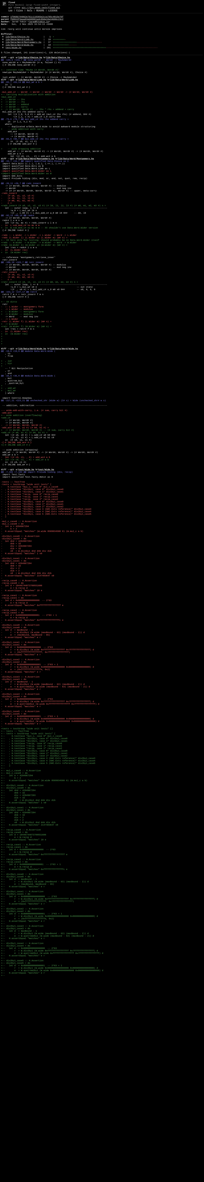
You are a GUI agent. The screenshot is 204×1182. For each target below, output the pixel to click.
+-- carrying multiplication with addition (28, 112)
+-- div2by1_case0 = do (15, 1058)
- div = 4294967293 (16, 658)
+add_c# (5, 503)
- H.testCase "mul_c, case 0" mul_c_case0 (29, 586)
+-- (3, 927)
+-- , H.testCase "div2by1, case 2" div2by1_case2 (34, 912)
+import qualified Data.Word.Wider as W (26, 207)
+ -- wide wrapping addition (21, 177)
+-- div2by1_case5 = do (15, 1163)
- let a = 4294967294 (15, 634)
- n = (6, 243)
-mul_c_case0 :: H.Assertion (19, 628)
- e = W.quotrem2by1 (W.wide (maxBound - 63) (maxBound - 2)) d (45, 828)
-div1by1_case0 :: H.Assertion (20, 646)
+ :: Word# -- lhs (13, 117)
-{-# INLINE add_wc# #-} (16, 533)
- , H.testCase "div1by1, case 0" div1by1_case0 (32, 589)
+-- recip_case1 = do (14, 1022)
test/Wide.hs (13, 56)
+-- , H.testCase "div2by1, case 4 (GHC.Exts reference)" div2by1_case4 (48, 918)
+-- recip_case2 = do (14, 1040)
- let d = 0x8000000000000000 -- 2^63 (26, 724)
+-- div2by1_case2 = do (15, 1100)
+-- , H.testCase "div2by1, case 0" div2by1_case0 (34, 906)
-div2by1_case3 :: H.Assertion (20, 816)
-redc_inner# (9, 231)
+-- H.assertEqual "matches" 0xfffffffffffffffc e (34, 1049)
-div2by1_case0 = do (13, 757)
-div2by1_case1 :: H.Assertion (20, 775)
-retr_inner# (9, 327)
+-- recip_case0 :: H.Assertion (21, 1002)
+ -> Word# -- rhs (13, 120)
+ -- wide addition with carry (22, 153)
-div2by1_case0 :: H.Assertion (20, 754)
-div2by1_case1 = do (13, 778)
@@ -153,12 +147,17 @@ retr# (19, 350)
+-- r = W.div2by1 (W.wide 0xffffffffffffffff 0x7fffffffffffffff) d (49, 1085)
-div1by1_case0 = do (13, 649)
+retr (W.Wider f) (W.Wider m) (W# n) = (26, 392)
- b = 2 (9, 637)
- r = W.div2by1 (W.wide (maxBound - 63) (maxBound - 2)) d (43, 763)
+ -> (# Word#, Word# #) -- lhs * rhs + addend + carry (37, 129)
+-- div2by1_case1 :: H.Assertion (22, 1076)
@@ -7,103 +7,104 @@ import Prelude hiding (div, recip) (37, 568)
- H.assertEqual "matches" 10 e (21, 712)
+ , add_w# (8, 467)
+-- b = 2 (11, 939)
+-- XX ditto (9, 362)
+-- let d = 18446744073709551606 (23, 1008)
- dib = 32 (11, 661)
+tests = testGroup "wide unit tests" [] (27, 879)
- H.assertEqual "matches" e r (21, 769)
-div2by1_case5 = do (13, 861)
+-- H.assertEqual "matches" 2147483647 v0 (29, 996)
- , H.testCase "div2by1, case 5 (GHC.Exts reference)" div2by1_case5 (46, 619)
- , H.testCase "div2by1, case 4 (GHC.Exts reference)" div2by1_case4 (46, 616)
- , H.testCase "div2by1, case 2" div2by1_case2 (32, 610)
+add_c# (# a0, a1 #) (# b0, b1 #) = (24, 521)
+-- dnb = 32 (13, 957)
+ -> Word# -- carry (14, 126)
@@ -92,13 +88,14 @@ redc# (17, 258)
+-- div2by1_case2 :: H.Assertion (22, 1097)
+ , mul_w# (8, 470)
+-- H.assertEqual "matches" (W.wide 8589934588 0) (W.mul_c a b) (44, 942)
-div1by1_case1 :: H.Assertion (20, 673)
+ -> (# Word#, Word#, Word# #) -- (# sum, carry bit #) (37, 518)
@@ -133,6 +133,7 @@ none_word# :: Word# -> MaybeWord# (36, 70)
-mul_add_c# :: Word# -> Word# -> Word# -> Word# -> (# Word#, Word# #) (47, 109)
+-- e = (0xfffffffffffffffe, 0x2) (27, 1109)
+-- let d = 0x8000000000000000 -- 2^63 (28, 1025)
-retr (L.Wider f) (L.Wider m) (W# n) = (26, 386)
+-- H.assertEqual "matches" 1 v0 (23, 969)
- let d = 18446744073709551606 (21, 706)
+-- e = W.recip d (16, 1011)
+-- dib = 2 (12, 990)
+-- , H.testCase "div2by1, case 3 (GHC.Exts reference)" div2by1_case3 (48, 915)
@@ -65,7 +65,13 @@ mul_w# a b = (21, 97)
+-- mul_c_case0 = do (14, 933)
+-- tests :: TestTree (15, 882)
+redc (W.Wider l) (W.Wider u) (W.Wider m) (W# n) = (34, 294)
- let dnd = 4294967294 (16, 652)
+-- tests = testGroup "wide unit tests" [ (28, 885)
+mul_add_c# (8, 114)
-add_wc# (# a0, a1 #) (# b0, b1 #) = (25, 515)
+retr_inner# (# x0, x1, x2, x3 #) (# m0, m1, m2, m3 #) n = (39, 339)
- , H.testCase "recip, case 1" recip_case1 (29, 598)
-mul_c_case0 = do (12, 631)
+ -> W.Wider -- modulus (17, 377)
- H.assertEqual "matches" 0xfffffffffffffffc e (32, 748)
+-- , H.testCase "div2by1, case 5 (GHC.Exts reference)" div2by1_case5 (48, 921)
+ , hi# (6, 437)
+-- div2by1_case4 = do (15, 1142)
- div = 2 (10, 685)
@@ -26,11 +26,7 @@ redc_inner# (21, 219)
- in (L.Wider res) (14, 300)
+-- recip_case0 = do (14, 1005)
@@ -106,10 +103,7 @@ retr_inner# (22, 315)
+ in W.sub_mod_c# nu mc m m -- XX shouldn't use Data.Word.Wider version (49, 273)
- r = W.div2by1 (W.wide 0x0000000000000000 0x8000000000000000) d (47, 804)
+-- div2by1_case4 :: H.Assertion (22, 1139)
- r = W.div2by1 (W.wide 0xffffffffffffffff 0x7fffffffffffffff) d (47, 784)
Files (19, 12)
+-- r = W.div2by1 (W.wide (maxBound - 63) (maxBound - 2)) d (45, 1064)
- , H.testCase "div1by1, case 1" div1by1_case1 (32, 592)
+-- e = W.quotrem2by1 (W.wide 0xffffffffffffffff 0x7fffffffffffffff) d (52, 1151)
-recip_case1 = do (12, 721)
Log (10, 12)
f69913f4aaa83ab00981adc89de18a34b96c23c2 (36, 22)
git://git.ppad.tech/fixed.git (41, 9)
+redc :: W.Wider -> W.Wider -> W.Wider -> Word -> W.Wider (39, 291)
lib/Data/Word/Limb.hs (19, 46)
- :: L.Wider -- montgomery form (22, 368)
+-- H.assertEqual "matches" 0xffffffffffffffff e (34, 1031)
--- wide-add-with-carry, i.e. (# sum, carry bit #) (34, 494)
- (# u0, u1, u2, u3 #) (17, 234)
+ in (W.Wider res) (14, 303)
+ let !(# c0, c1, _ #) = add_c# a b (25, 554)
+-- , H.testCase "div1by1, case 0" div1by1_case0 (34, 891)
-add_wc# (6, 497)
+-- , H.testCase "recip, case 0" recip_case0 (31, 897)
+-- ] (5, 924)
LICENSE (52, 12)
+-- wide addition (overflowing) (21, 500)
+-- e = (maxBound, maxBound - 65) (27, 1067)
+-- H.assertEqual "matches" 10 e (23, 1014)
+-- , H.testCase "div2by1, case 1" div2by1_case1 (34, 909)
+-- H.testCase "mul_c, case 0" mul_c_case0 (31, 888)
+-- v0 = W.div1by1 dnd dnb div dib (28, 966)
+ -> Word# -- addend (15, 123)
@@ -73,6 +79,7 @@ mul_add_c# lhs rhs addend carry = (35, 141)
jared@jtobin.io (39, 25)
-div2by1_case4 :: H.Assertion (20, 837)
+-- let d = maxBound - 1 (19, 1061)
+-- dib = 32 (13, 963)
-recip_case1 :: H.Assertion (19, 718)
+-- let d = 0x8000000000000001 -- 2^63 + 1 (31, 1043)
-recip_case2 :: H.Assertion (19, 736)
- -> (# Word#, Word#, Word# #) (21, 512)
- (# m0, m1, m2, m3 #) (17, 240)
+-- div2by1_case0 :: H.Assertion (22, 1055)
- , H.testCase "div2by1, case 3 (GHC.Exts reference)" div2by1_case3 (46, 613)
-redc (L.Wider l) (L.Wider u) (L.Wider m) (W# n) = (34, 285)
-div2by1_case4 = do (13, 840)
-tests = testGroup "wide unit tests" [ (26, 583)
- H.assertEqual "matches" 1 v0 (21, 667)
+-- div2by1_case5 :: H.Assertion (22, 1160)
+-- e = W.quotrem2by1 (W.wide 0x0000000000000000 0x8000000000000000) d (52, 1172)
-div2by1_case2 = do (13, 798)
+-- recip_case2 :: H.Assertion (21, 1037)
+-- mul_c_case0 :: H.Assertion (21, 930)
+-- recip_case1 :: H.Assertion (21, 1020)
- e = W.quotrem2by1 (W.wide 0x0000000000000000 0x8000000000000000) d (50, 870)
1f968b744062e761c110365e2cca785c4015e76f (36, 19)
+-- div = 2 (12, 987)
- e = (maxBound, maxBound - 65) (25, 766)
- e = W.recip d (14, 709)
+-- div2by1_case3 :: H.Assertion (22, 1118)
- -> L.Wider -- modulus (17, 371)
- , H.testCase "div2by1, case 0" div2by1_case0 (32, 604)
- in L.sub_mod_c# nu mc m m (20, 270)
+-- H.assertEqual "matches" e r (23, 1070)
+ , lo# (6, 434)
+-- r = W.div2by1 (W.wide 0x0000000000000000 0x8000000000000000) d (49, 1106)
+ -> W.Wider (9, 389)
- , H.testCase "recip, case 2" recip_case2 (29, 601)
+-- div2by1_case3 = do (15, 1121)
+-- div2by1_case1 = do (15, 1079)
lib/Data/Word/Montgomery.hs (23, 49)
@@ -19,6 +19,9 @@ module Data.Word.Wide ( (28, 422)
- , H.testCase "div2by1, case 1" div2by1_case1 (32, 607)
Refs (29, 12)
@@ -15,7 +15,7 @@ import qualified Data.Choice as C (35, 192)
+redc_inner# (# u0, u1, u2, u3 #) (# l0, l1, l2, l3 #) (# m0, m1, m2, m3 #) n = (53, 246)
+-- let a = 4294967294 (17, 936)
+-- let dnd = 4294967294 (18, 954)
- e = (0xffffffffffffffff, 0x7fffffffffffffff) (35, 787)
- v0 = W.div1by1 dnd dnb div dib (26, 664)
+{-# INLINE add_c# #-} (15, 536)
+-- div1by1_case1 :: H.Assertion (22, 975)
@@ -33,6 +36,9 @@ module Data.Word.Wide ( (28, 452)
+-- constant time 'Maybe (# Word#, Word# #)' (30, 82)
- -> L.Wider (9, 383)
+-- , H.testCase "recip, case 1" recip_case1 (31, 900)
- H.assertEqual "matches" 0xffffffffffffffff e (32, 730)
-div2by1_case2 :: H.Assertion (20, 795)
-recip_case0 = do (12, 703)
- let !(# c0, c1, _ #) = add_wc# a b (25, 551)
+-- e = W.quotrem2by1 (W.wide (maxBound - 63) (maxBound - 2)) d (47, 1130)
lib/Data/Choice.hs (18, 43)
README (40, 12)
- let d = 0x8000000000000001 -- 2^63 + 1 (29, 742)
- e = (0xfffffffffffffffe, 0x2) (25, 807)
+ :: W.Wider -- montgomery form (22, 374)
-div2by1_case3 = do (13, 819)
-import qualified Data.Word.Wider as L (26, 204)
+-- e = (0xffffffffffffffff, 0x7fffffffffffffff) (37, 1088)
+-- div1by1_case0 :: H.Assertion (22, 948)
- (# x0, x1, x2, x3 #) (17, 330)
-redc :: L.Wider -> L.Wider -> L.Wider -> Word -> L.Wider (39, 282)
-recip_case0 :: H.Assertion (19, 700)
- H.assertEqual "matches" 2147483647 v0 (27, 694)
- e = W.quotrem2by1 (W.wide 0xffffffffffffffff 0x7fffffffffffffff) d (50, 849)
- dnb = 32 (11, 655)
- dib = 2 (10, 688)
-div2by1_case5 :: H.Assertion (20, 858)
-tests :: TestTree (13, 580)
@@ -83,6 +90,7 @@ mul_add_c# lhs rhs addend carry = (35, 165)
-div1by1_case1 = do (13, 676)
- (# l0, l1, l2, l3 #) (17, 237)
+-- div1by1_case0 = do (15, 951)
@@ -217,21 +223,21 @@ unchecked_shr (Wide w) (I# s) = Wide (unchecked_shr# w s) (53, 482)
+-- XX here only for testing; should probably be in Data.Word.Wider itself (50, 288)
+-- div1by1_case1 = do (15, 978)
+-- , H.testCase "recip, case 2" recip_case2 (31, 903)
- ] (3, 622)
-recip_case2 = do (12, 739)
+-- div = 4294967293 (18, 960)
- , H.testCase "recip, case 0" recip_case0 (29, 595)
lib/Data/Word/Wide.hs (19, 53)
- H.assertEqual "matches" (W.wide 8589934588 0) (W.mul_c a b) (42, 640)
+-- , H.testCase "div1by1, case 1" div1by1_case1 (34, 894)
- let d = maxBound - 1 (17, 760)
